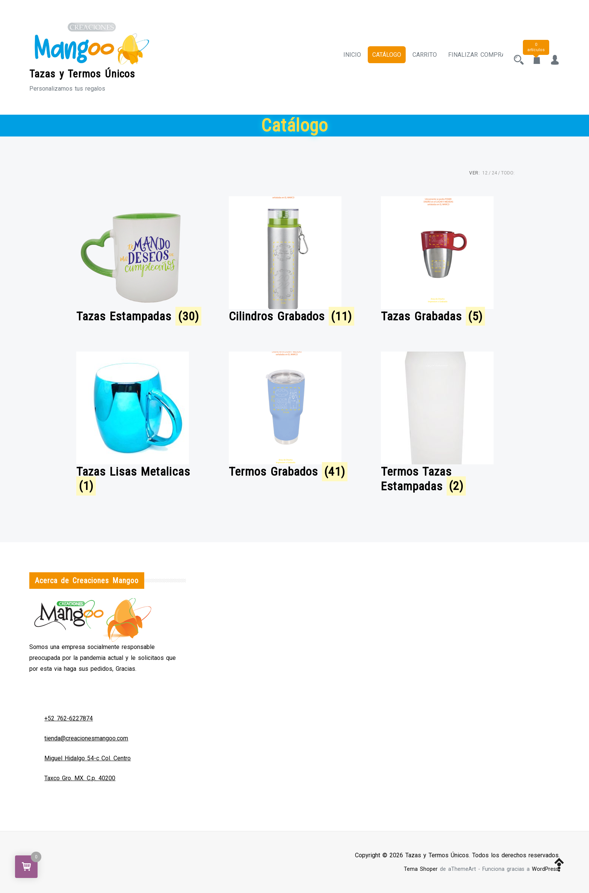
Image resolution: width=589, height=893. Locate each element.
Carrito (418, 57)
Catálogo (379, 57)
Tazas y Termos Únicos (82, 74)
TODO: (508, 173)
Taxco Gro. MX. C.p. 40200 (79, 778)
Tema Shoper (421, 869)
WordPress (545, 869)
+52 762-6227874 (68, 718)
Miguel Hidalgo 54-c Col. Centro (87, 758)
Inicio (345, 57)
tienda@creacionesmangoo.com (86, 738)
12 (485, 173)
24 (494, 173)
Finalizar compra (469, 57)
